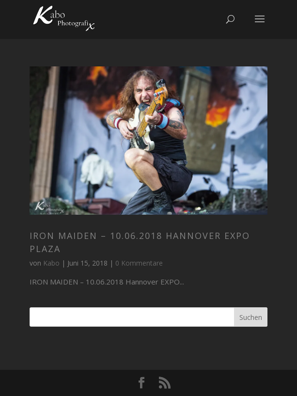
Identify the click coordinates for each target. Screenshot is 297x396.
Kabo (51, 263)
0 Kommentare (139, 263)
